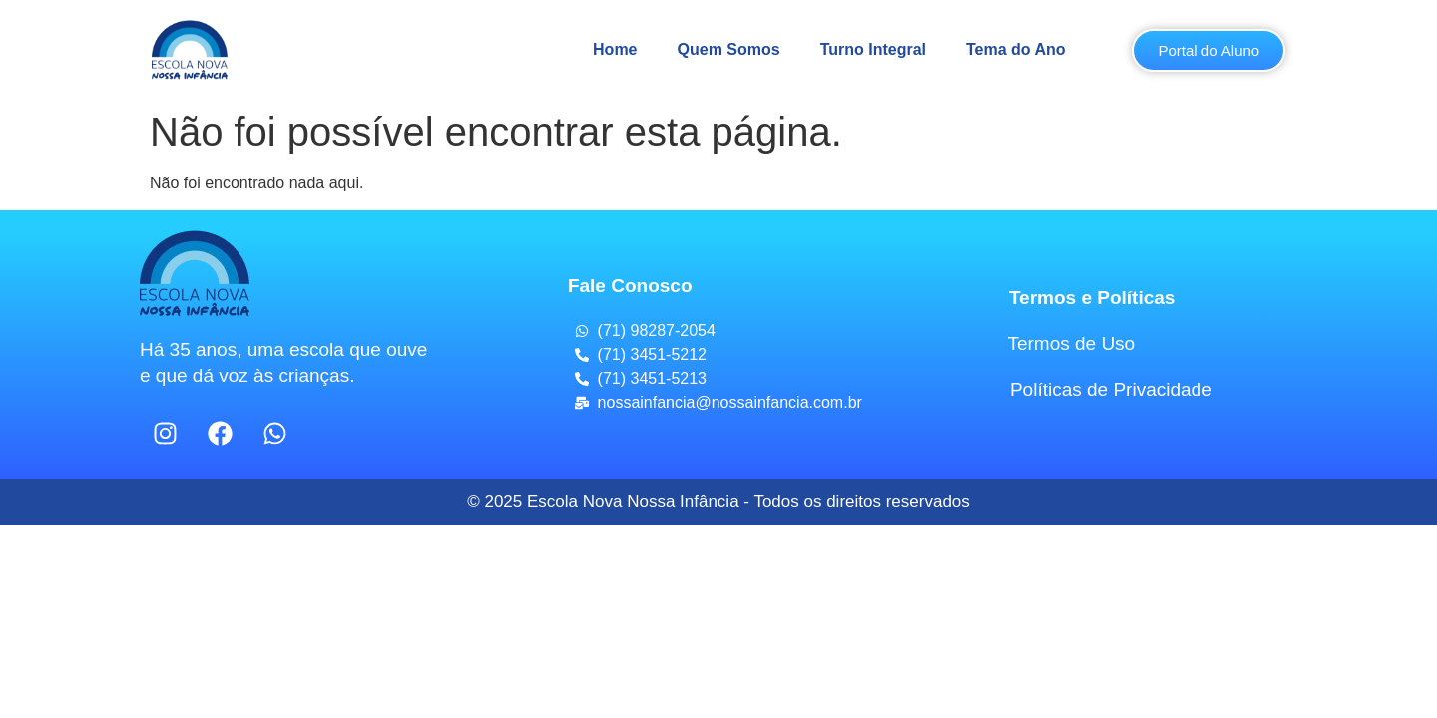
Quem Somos (729, 49)
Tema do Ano (1016, 49)
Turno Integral (873, 49)
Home (615, 49)
